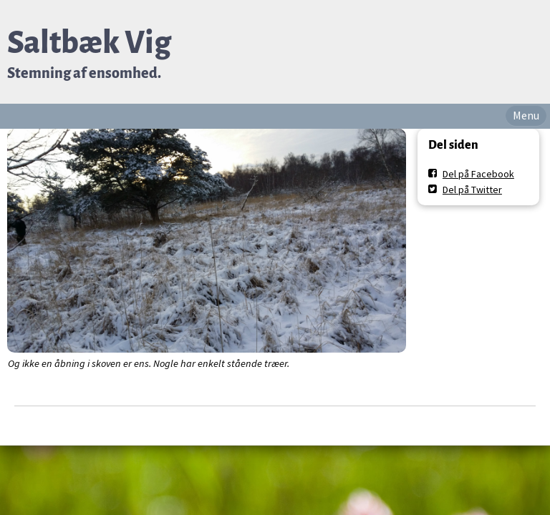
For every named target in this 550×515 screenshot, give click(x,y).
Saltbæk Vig (89, 42)
